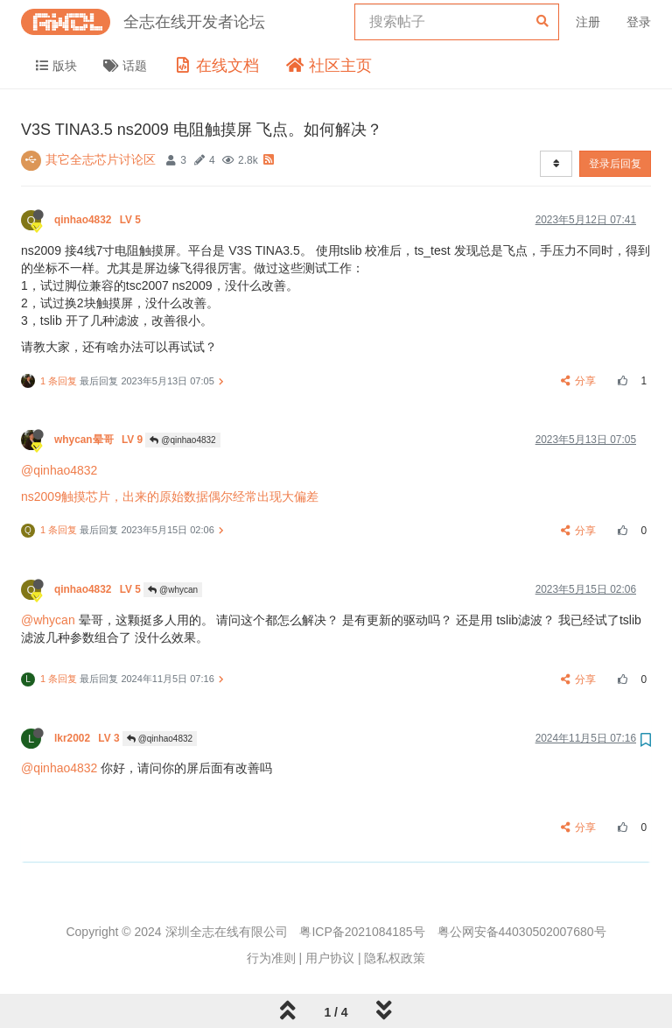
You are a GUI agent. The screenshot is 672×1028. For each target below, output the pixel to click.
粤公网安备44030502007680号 (522, 932)
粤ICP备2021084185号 (361, 932)
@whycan (173, 590)
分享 (578, 381)
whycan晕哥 (99, 439)
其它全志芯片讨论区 (101, 159)
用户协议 (329, 958)
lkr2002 (88, 738)
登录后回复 (615, 164)
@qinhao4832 (182, 440)
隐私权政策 (394, 958)
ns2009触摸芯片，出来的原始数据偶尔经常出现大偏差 (169, 496)
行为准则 (271, 958)
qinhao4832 (99, 220)
